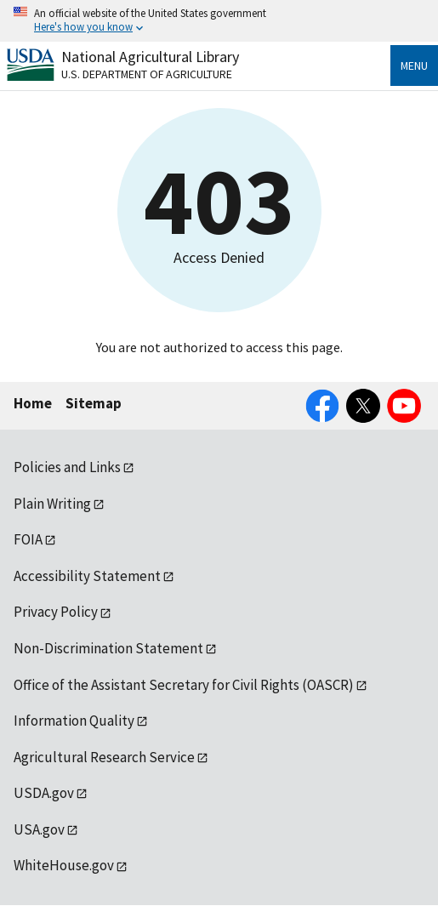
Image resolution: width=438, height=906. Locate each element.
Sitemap (93, 403)
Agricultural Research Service (104, 757)
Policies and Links (67, 467)
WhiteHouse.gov (64, 865)
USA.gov (39, 829)
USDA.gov (44, 792)
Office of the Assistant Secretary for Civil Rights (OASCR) (184, 684)
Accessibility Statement (87, 576)
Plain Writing (52, 503)
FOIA (28, 539)
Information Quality (74, 720)
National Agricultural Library (150, 56)
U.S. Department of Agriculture (146, 74)
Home (33, 403)
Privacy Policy (56, 611)
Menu (414, 65)
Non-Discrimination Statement (108, 648)
